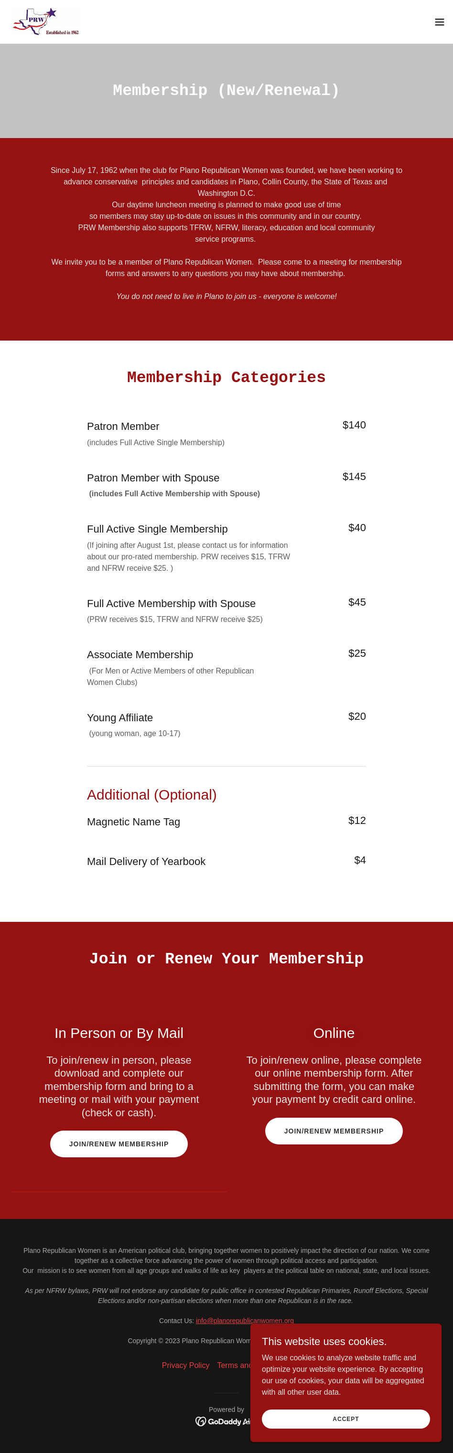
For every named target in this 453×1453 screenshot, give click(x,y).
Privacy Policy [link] (186, 1365)
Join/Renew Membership (119, 1144)
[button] (439, 22)
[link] (48, 22)
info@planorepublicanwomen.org (245, 1321)
